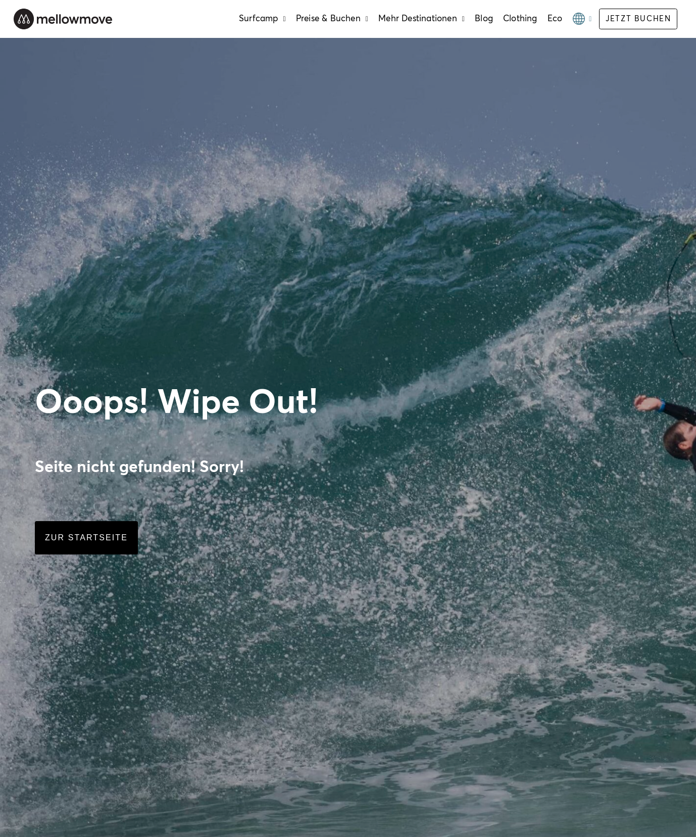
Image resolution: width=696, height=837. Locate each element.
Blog (484, 19)
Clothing (520, 19)
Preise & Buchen (332, 19)
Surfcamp (262, 19)
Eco (555, 19)
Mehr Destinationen (421, 19)
